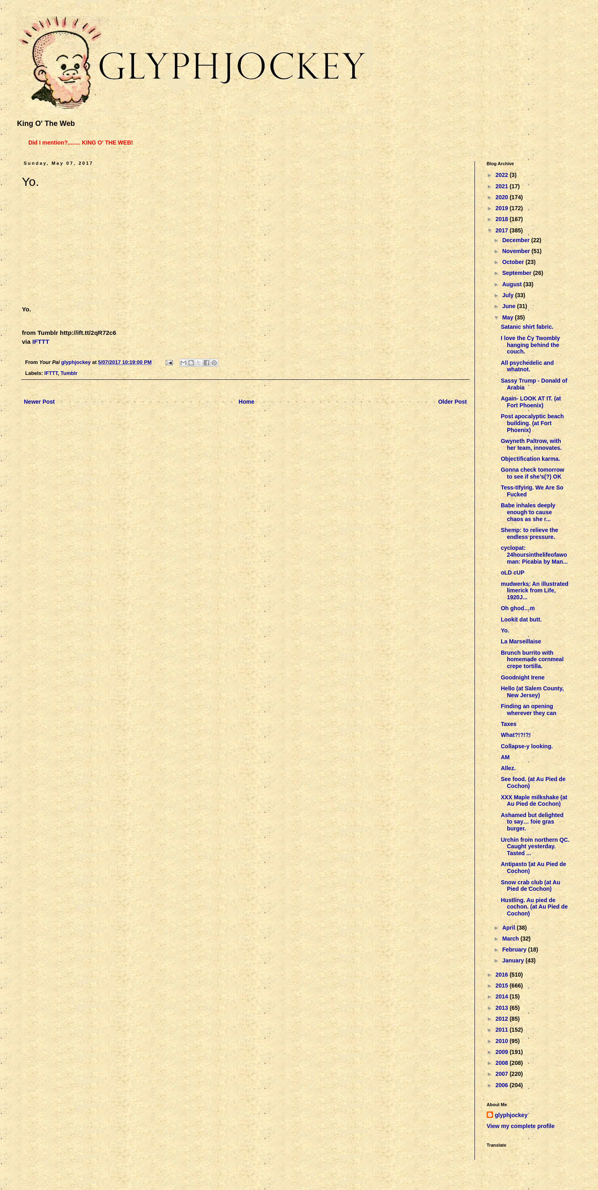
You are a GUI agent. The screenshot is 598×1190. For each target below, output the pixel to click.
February (515, 949)
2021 (503, 186)
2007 (503, 1074)
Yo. (505, 630)
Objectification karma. (530, 459)
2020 (503, 197)
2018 (503, 219)
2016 (503, 974)
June (509, 306)
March (511, 938)
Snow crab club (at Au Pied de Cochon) (530, 885)
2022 (503, 175)
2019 (503, 208)
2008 (503, 1063)
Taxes (509, 724)
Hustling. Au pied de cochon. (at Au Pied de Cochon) (534, 907)
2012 (503, 1018)
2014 (503, 996)
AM (505, 757)
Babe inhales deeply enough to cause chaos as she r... (528, 512)
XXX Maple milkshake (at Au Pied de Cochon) (534, 800)
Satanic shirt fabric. (527, 327)
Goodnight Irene (523, 677)
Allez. (508, 768)
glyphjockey (511, 1115)
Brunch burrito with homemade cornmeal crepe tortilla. (532, 659)
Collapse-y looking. (527, 746)
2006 (503, 1085)
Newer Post (39, 401)
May (508, 317)
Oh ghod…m (518, 608)
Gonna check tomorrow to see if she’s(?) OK (532, 473)
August (512, 284)
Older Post (452, 401)
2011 (503, 1029)
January (514, 960)
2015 (503, 985)
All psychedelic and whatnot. (527, 366)
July (508, 295)
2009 (503, 1052)
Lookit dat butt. (521, 619)
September (517, 273)
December (516, 240)
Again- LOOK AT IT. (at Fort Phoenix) (531, 402)
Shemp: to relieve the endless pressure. (529, 533)
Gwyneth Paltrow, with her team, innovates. (531, 444)
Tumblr (68, 373)
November (516, 251)
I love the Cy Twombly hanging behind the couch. (530, 345)
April (509, 927)
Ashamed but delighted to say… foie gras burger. (532, 822)
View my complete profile (521, 1126)
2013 (503, 1008)
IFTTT (40, 341)
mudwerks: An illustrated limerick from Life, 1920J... (534, 591)
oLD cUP (512, 572)
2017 (503, 230)
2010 (503, 1041)
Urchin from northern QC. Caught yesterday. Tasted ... (535, 847)
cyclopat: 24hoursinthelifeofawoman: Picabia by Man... (534, 555)
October (514, 262)
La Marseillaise (521, 641)
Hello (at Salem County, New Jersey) (532, 691)
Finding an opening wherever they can (528, 709)
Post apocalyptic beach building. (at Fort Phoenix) (532, 423)
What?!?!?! (516, 735)
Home (246, 401)
